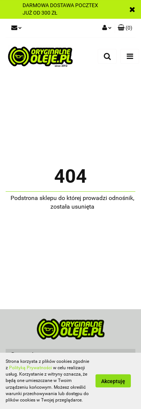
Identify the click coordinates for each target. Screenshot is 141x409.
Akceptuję (113, 381)
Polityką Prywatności (30, 367)
